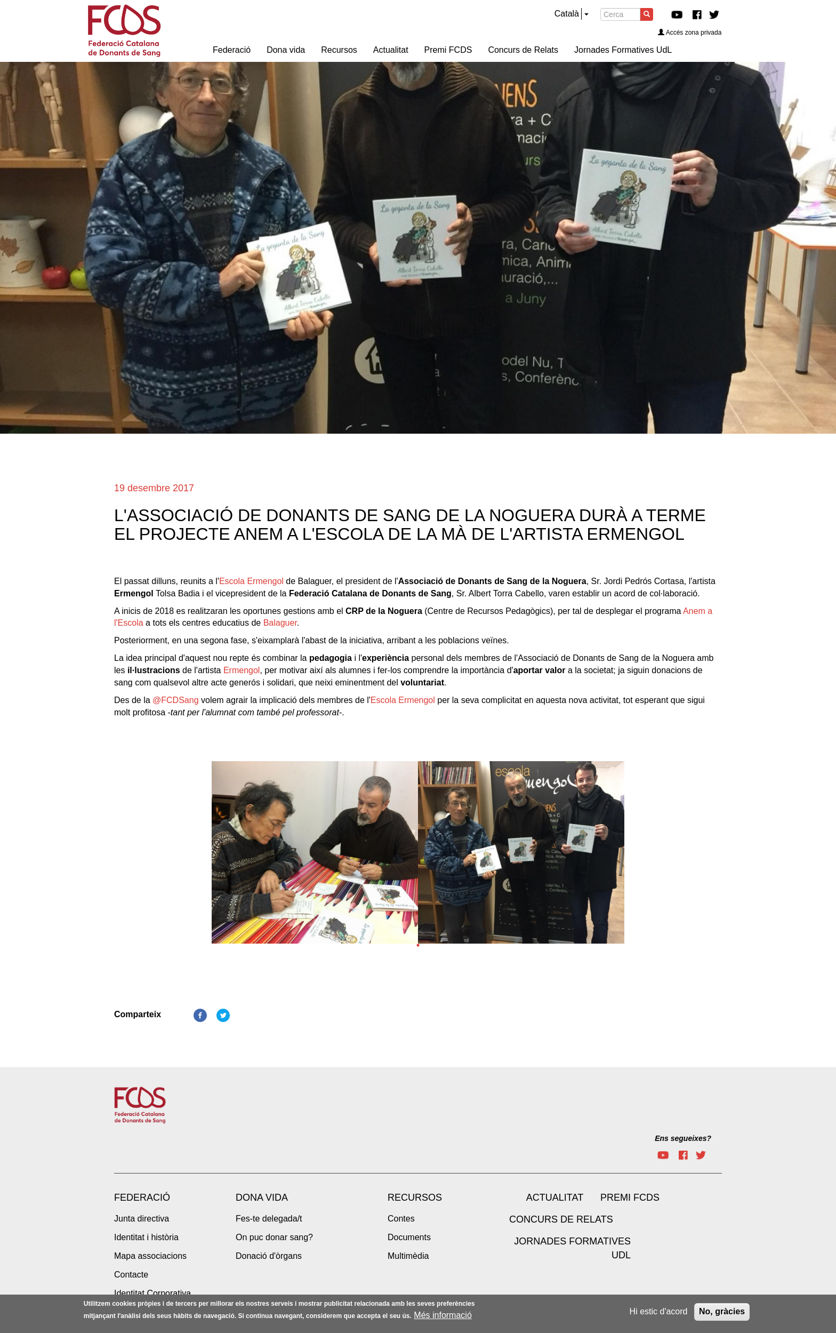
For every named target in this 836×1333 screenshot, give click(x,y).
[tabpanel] (315, 856)
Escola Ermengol (251, 581)
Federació (142, 1197)
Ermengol (241, 670)
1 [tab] (418, 945)
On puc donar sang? (274, 1237)
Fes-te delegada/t (269, 1218)
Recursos (415, 1197)
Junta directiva (141, 1218)
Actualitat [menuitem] (390, 49)
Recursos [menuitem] (339, 49)
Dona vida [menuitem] (286, 49)
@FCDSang (175, 700)
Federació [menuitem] (232, 49)
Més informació (442, 1316)
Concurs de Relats (561, 1219)
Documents (409, 1237)
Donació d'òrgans (269, 1255)
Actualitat (554, 1197)
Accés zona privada (690, 32)
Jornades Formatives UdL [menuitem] (623, 49)
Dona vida (262, 1197)
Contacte (131, 1274)
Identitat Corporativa (152, 1293)
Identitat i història (146, 1237)
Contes (401, 1218)
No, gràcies (722, 1313)
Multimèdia (408, 1255)
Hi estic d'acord (659, 1313)
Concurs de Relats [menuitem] (523, 49)
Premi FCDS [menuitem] (448, 49)
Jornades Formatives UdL (572, 1248)
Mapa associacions (150, 1255)
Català (566, 13)
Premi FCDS (630, 1197)
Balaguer (280, 622)
